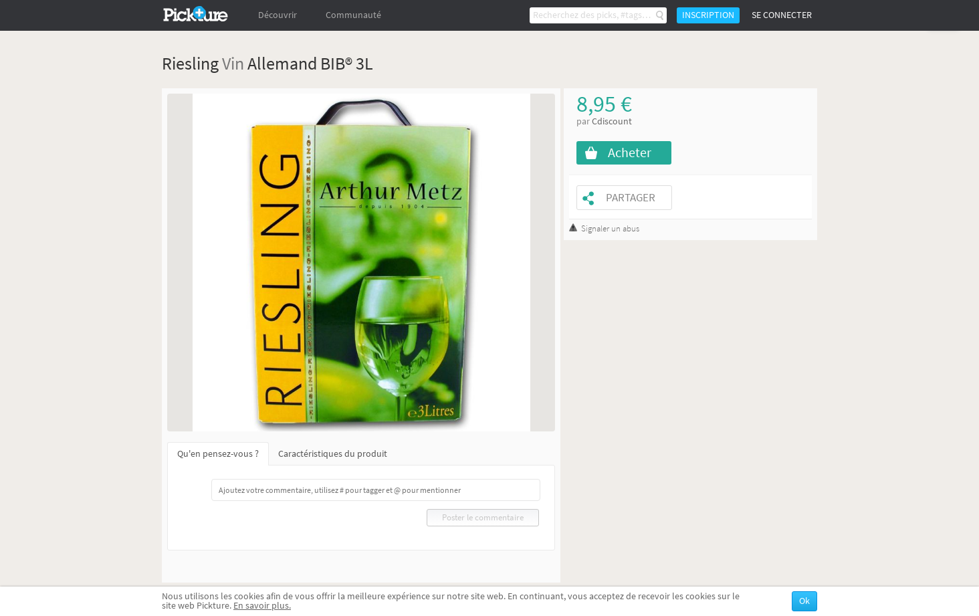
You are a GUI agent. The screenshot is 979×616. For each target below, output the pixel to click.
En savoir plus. (262, 605)
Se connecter (782, 15)
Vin (233, 63)
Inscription (708, 15)
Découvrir (277, 15)
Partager (630, 197)
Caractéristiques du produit (332, 453)
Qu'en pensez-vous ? (218, 453)
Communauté (353, 15)
